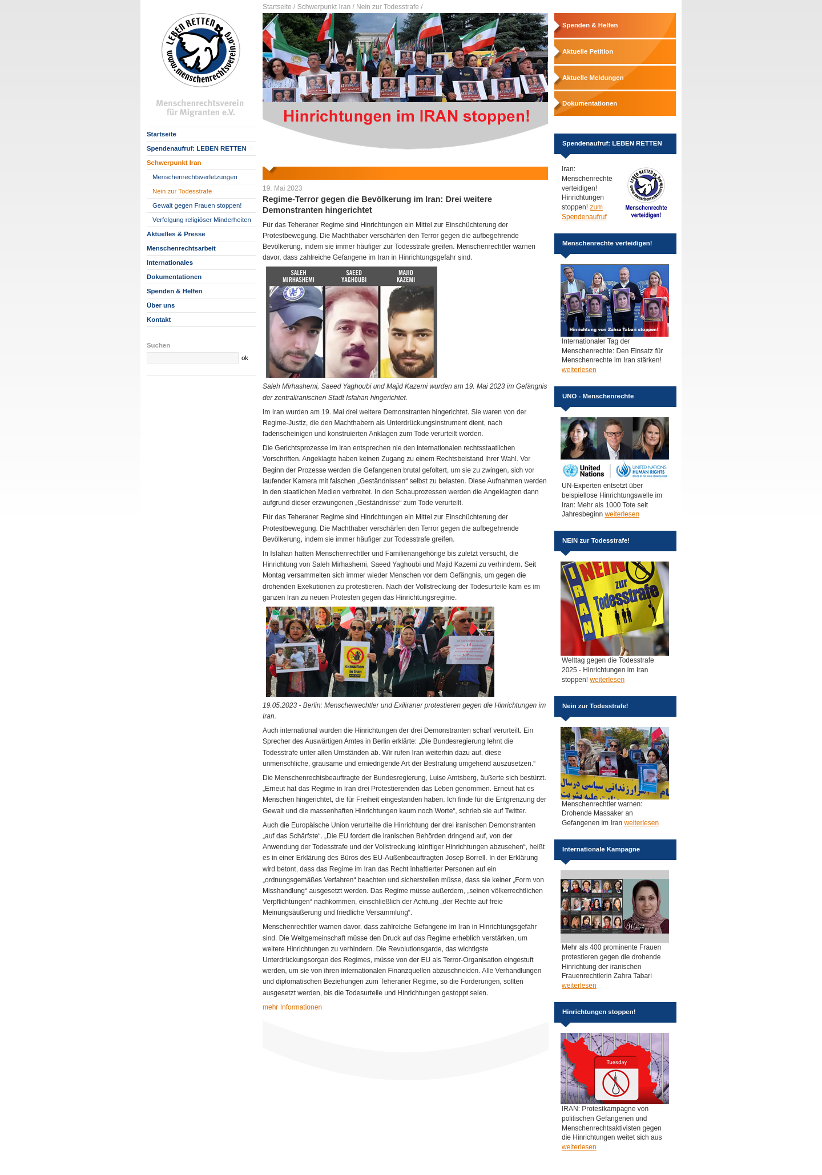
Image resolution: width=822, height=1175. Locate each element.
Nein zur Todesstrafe (182, 191)
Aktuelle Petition (587, 51)
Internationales (170, 262)
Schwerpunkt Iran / (325, 7)
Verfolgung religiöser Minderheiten (201, 219)
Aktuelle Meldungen (593, 77)
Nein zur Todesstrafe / (389, 7)
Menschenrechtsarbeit (181, 248)
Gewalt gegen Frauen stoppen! (196, 205)
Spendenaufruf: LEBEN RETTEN (197, 148)
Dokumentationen (174, 276)
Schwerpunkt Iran (174, 162)
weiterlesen (579, 370)
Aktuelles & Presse (176, 234)
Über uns (161, 305)
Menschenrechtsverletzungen (194, 176)
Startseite (161, 134)
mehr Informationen (292, 1007)
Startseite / (279, 7)
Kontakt (159, 319)
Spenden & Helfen (174, 291)
